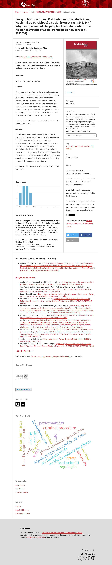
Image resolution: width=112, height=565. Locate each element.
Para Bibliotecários (21, 492)
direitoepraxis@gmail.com (35, 537)
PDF (70, 92)
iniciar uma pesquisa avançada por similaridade (50, 356)
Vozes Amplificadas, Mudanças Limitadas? (70, 315)
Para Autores (20, 489)
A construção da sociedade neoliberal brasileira (58, 289)
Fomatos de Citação (74, 135)
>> (33, 351)
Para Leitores (20, 485)
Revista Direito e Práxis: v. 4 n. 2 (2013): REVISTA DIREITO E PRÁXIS (57, 269)
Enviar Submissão (23, 389)
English (18, 506)
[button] (72, 235)
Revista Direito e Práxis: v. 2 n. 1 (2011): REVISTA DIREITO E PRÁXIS (53, 313)
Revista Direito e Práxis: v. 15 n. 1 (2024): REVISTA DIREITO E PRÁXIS (56, 284)
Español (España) (22, 510)
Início (17, 12)
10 (29, 351)
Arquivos (25, 12)
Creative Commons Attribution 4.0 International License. (79, 224)
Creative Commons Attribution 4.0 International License (62, 533)
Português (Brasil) (22, 513)
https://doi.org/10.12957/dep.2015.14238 (36, 57)
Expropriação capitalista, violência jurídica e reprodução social (63, 294)
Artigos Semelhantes (25, 277)
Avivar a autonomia (50, 339)
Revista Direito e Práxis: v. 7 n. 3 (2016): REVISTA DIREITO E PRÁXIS (68, 346)
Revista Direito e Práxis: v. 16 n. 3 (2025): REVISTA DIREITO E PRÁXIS (56, 316)
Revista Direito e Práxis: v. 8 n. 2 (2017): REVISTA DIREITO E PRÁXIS (56, 327)
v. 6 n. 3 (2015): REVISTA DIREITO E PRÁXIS (46, 12)
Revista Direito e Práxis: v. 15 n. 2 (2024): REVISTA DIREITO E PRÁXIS (55, 290)
